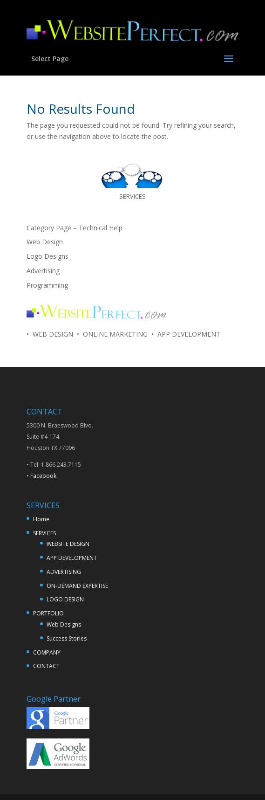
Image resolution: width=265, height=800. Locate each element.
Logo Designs (47, 256)
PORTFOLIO (48, 613)
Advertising (43, 270)
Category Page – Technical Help (74, 227)
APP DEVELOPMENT (72, 558)
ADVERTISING (64, 572)
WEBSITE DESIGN (68, 544)
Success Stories (67, 638)
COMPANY (47, 652)
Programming (47, 285)
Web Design (45, 241)
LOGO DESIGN (65, 599)
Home (41, 519)
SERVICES (44, 533)
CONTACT (46, 666)
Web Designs (64, 624)
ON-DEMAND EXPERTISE (77, 586)
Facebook (43, 476)
